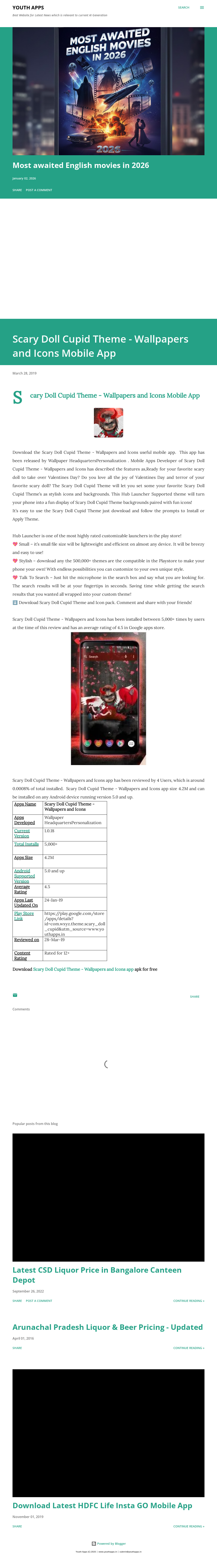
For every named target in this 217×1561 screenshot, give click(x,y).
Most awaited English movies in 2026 (81, 165)
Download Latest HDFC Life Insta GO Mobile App (102, 1505)
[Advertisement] (108, 264)
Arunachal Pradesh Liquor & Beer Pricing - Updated (108, 1327)
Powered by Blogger (108, 1544)
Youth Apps (28, 7)
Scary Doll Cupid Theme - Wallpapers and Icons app (83, 969)
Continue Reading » (188, 1301)
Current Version (22, 833)
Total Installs (26, 844)
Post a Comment (39, 190)
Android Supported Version (24, 876)
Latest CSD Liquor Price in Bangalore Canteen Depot (97, 1275)
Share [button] (17, 190)
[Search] (183, 7)
